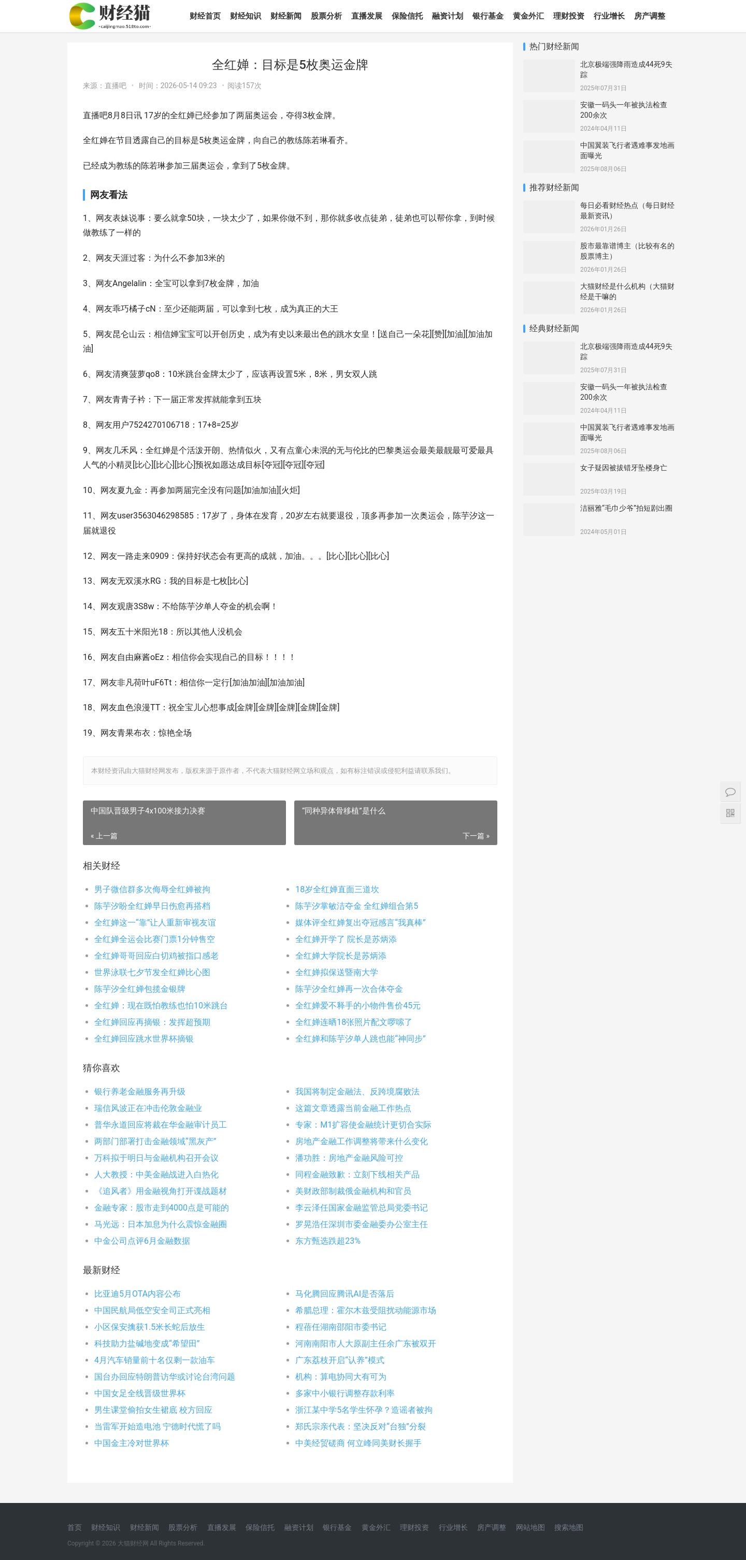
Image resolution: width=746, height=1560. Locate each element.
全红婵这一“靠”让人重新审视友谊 (155, 922)
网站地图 (530, 1527)
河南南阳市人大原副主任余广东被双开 (365, 1343)
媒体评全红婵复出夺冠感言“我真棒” (360, 922)
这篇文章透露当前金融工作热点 (353, 1108)
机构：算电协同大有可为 (340, 1377)
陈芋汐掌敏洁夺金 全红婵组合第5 (356, 906)
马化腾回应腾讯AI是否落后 (344, 1294)
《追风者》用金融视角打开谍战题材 (160, 1191)
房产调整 (649, 16)
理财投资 (568, 16)
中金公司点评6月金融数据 (142, 1241)
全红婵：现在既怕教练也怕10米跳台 (161, 1005)
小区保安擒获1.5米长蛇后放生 (149, 1327)
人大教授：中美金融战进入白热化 (156, 1174)
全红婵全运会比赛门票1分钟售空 (154, 939)
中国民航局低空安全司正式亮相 (152, 1310)
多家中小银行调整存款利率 (345, 1393)
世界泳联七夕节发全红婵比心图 (152, 972)
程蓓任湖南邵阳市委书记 (340, 1327)
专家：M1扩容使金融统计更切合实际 (363, 1125)
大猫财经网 (133, 1543)
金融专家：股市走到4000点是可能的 (161, 1208)
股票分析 (326, 16)
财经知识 (245, 16)
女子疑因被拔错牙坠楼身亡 (623, 467)
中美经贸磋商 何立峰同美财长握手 (358, 1443)
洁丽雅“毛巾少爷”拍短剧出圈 (626, 508)
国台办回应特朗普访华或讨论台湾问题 (164, 1377)
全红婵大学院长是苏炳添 (340, 956)
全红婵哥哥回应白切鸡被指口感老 (156, 956)
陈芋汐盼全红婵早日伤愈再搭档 (152, 906)
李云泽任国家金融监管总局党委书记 (361, 1208)
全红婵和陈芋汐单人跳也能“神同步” (360, 1039)
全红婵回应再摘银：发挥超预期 (152, 1022)
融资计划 (447, 16)
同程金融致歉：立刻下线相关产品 (357, 1174)
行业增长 (609, 16)
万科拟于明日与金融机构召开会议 (156, 1158)
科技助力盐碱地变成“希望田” (146, 1343)
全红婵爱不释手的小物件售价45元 (358, 1005)
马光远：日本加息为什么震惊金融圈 (160, 1224)
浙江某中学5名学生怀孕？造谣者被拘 (364, 1410)
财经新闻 (286, 16)
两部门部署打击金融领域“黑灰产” (155, 1141)
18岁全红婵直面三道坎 (337, 889)
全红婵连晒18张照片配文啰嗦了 (353, 1022)
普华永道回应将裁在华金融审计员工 (160, 1125)
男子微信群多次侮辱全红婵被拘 (152, 889)
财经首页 (205, 16)
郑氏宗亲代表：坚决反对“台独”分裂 (360, 1426)
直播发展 (366, 16)
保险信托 (407, 16)
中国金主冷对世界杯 (131, 1443)
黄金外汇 (528, 16)
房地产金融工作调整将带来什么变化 (361, 1141)
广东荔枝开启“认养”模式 (339, 1360)
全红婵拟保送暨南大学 (336, 972)
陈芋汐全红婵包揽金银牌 (139, 989)
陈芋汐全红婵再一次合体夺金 (349, 989)
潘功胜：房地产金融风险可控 (349, 1158)
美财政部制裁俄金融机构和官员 (353, 1191)
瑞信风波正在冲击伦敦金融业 (148, 1108)
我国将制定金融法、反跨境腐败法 (357, 1092)
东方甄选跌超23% (328, 1241)
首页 (74, 1527)
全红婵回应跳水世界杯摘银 (144, 1039)
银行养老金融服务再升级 (139, 1092)
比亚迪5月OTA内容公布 (137, 1294)
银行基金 (488, 16)
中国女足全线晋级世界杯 (139, 1393)
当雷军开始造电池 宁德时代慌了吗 (157, 1426)
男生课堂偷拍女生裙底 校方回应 (153, 1410)
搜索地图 (568, 1527)
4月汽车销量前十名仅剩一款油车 (154, 1360)
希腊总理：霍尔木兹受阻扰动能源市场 (365, 1310)
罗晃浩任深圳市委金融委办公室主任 (361, 1224)
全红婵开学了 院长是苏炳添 (346, 939)
